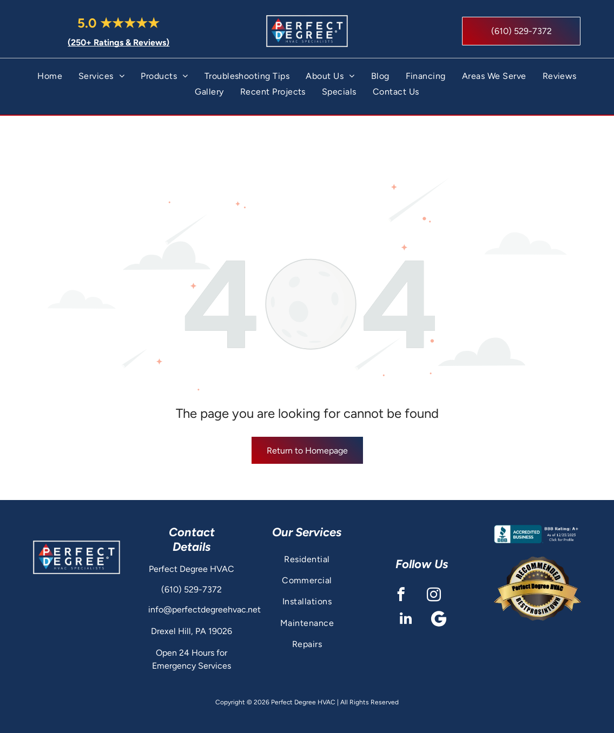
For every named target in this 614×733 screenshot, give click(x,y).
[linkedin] (405, 597)
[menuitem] (49, 79)
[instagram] (434, 573)
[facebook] (401, 573)
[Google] (438, 597)
